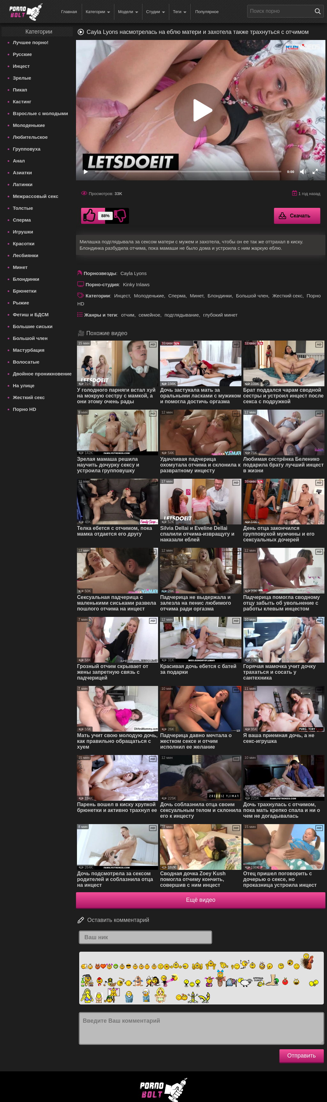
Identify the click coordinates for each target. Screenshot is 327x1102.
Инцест (21, 66)
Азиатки (22, 172)
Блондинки (26, 279)
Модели (128, 12)
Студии (155, 12)
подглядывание (181, 315)
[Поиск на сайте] (319, 11)
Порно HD (24, 409)
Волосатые (26, 362)
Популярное (206, 11)
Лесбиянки (25, 255)
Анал (19, 160)
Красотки (23, 243)
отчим (127, 315)
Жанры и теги (100, 315)
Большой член (30, 338)
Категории (98, 12)
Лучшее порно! (31, 42)
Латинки (23, 184)
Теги (179, 12)
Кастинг (22, 101)
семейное (149, 315)
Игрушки (23, 231)
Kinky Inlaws (136, 284)
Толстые (23, 208)
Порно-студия (102, 284)
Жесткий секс (29, 397)
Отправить (301, 1055)
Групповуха (27, 149)
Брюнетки (24, 291)
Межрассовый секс (35, 196)
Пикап (20, 89)
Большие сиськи (32, 326)
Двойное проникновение (42, 373)
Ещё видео (201, 900)
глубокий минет (220, 315)
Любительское (30, 137)
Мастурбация (28, 350)
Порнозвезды (100, 273)
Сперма (22, 220)
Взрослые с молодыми (40, 113)
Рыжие (21, 302)
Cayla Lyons (133, 273)
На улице (23, 385)
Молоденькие (29, 125)
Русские (22, 54)
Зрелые (22, 78)
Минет (20, 267)
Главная (69, 11)
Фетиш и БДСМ (31, 314)
